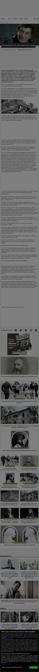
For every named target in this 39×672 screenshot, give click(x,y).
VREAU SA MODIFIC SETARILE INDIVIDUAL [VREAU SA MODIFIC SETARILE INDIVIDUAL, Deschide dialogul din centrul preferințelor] (12, 667)
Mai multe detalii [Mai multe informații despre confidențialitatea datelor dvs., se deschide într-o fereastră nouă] (8, 638)
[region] (19, 651)
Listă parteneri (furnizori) (6, 664)
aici (9, 646)
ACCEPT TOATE (33, 667)
